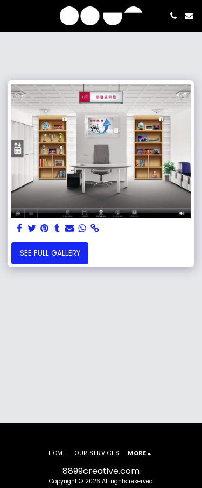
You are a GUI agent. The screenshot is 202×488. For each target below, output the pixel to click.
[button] (12, 15)
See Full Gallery (50, 253)
